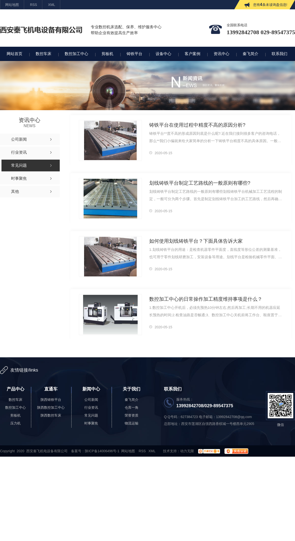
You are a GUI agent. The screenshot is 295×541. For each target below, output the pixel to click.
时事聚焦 (91, 423)
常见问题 (91, 415)
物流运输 (131, 423)
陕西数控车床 (51, 415)
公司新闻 (91, 400)
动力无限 (187, 451)
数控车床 (15, 400)
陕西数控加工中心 (51, 407)
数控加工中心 (15, 407)
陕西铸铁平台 (51, 400)
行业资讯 (91, 407)
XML (51, 5)
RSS (33, 5)
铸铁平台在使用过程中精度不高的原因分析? (197, 125)
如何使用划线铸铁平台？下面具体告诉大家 (196, 241)
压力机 (15, 423)
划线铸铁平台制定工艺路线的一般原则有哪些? (199, 183)
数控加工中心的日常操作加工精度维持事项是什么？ (205, 299)
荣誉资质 (131, 415)
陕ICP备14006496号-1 (102, 451)
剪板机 (15, 415)
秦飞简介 (131, 400)
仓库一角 (131, 407)
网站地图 (12, 5)
